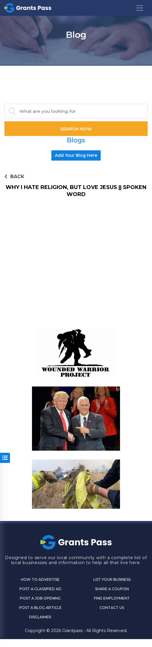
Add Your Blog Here (76, 155)
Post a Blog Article (40, 607)
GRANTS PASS (76, 73)
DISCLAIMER (40, 617)
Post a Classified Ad (40, 589)
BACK (14, 176)
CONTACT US (111, 607)
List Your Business (112, 579)
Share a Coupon (112, 589)
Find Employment (112, 598)
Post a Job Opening (40, 598)
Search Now (76, 129)
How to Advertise (40, 579)
